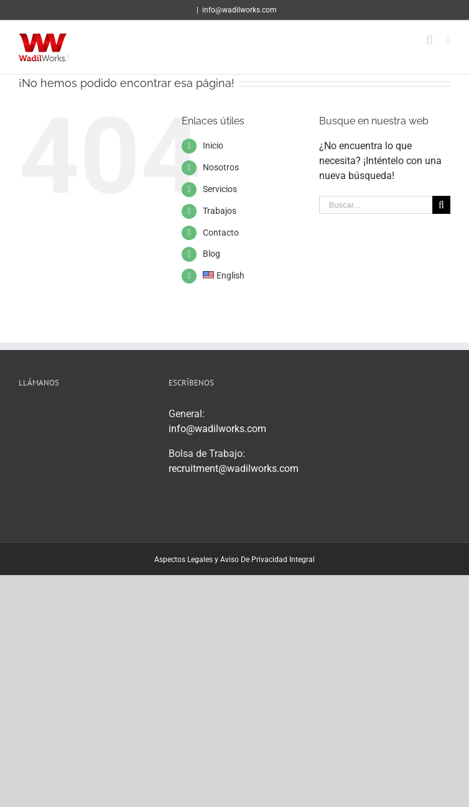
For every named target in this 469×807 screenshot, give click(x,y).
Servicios (220, 189)
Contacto (221, 232)
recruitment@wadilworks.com (234, 468)
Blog (211, 254)
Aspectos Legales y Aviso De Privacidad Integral (234, 559)
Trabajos (219, 211)
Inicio (213, 145)
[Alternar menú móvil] (447, 40)
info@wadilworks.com (239, 10)
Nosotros (221, 167)
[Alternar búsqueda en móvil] (430, 40)
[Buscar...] (375, 205)
